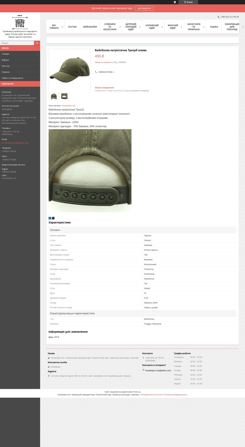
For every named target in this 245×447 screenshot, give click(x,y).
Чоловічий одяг (152, 26)
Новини (5, 72)
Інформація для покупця (232, 27)
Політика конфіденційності (175, 395)
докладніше (144, 8)
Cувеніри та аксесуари (109, 27)
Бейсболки (90, 27)
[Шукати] (37, 43)
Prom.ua (136, 392)
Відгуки (5, 59)
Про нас (6, 66)
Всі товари (54, 26)
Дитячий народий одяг (131, 27)
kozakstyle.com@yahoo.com (15, 142)
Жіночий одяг (173, 26)
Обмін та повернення (12, 78)
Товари (5, 53)
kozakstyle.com (69, 105)
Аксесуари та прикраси (193, 27)
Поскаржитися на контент (152, 395)
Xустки (72, 27)
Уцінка (214, 27)
